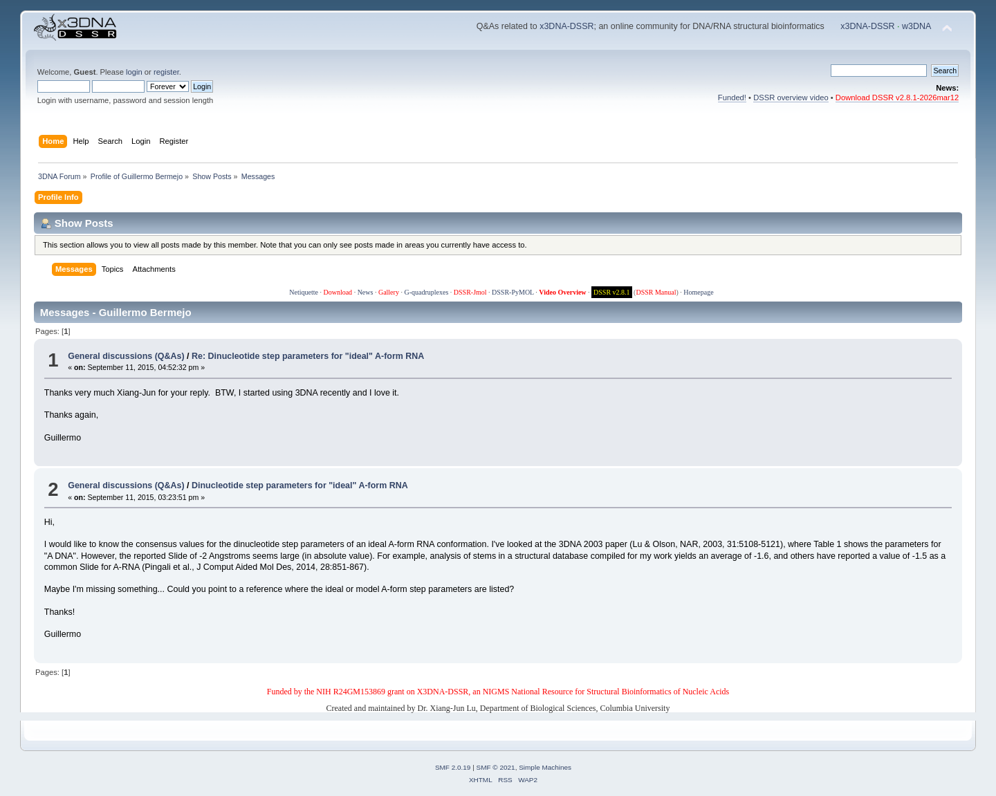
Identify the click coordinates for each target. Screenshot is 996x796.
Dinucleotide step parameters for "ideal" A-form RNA (300, 485)
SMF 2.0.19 (453, 767)
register (166, 72)
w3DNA (916, 26)
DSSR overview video (791, 97)
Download (337, 292)
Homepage (698, 292)
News (366, 292)
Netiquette (303, 292)
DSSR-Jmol (470, 292)
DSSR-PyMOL (513, 292)
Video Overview (562, 292)
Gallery (388, 292)
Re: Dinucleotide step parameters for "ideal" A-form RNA (308, 356)
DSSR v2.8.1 (611, 292)
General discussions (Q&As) (126, 356)
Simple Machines (545, 767)
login (134, 72)
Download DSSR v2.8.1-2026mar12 (897, 97)
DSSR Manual (656, 292)
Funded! (732, 97)
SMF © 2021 (496, 767)
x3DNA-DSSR (566, 26)
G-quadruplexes (426, 292)
